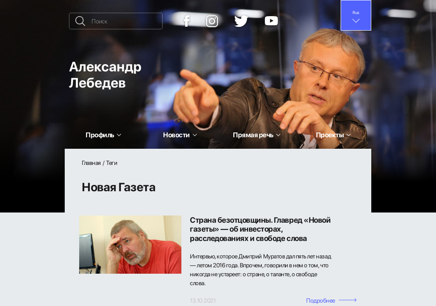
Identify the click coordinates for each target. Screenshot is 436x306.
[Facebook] (187, 21)
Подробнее (331, 300)
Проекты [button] (330, 134)
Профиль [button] (100, 134)
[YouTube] (271, 21)
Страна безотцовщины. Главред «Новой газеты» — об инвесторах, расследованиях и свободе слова (260, 229)
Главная (91, 163)
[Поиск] (116, 21)
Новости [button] (176, 134)
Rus (356, 12)
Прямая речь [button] (253, 134)
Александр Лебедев (105, 74)
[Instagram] (212, 21)
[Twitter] (241, 21)
